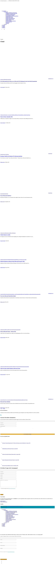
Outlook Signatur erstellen (5, 234)
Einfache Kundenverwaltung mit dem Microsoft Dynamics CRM (12, 261)
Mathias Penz (2, 162)
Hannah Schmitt (2, 240)
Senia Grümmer (2, 122)
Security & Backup (6, 154)
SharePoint (6, 193)
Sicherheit (20, 366)
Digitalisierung (6, 79)
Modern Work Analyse (9, 516)
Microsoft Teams (23, 294)
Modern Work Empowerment (10, 518)
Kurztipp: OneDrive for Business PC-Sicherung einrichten (11, 156)
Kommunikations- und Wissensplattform (15, 294)
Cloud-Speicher (6, 294)
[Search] (4, 0)
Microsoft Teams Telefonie (5, 401)
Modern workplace (29, 294)
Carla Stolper (2, 87)
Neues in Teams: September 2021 (6, 116)
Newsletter (21, 507)
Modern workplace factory (10, 519)
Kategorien (5, 511)
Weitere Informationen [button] (3, 503)
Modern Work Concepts (9, 517)
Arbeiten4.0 (5, 259)
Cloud (3, 79)
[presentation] (7, 431)
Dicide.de (3, 527)
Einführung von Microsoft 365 (10, 514)
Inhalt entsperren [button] (2, 502)
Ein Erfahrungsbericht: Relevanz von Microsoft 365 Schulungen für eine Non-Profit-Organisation (18, 81)
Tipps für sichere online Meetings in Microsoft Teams (10, 368)
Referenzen (7, 522)
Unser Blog (4, 510)
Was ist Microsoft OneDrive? (5, 195)
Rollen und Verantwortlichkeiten (11, 520)
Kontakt (3, 526)
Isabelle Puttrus (2, 267)
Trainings (3, 525)
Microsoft (6, 329)
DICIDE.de (17, 507)
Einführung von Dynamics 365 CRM (20, 259)
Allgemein (2, 259)
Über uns (7, 523)
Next (4, 408)
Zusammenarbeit (37, 294)
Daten (4, 193)
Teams (10, 79)
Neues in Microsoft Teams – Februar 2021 (8, 331)
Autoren (5, 524)
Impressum (9, 507)
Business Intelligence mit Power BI (11, 512)
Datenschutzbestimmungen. (11, 553)
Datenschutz (9, 366)
